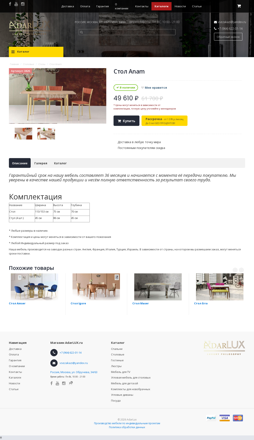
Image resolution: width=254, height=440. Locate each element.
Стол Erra (201, 303)
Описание (20, 163)
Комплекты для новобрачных (130, 389)
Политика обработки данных (127, 427)
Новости (180, 6)
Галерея (40, 163)
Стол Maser (140, 303)
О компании (17, 366)
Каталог (60, 163)
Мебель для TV (120, 372)
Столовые (117, 354)
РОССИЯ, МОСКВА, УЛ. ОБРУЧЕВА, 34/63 (100, 22)
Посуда (116, 400)
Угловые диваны (122, 395)
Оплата (85, 6)
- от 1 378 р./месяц (164, 121)
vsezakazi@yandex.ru (232, 22)
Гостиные (117, 360)
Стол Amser (17, 303)
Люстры (116, 366)
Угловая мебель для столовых (131, 377)
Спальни (116, 349)
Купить (129, 121)
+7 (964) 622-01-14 (230, 29)
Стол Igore (78, 303)
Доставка (67, 6)
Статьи (197, 6)
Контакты (141, 6)
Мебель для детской (124, 383)
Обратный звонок (228, 37)
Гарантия (102, 6)
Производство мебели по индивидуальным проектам (127, 423)
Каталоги (161, 6)
